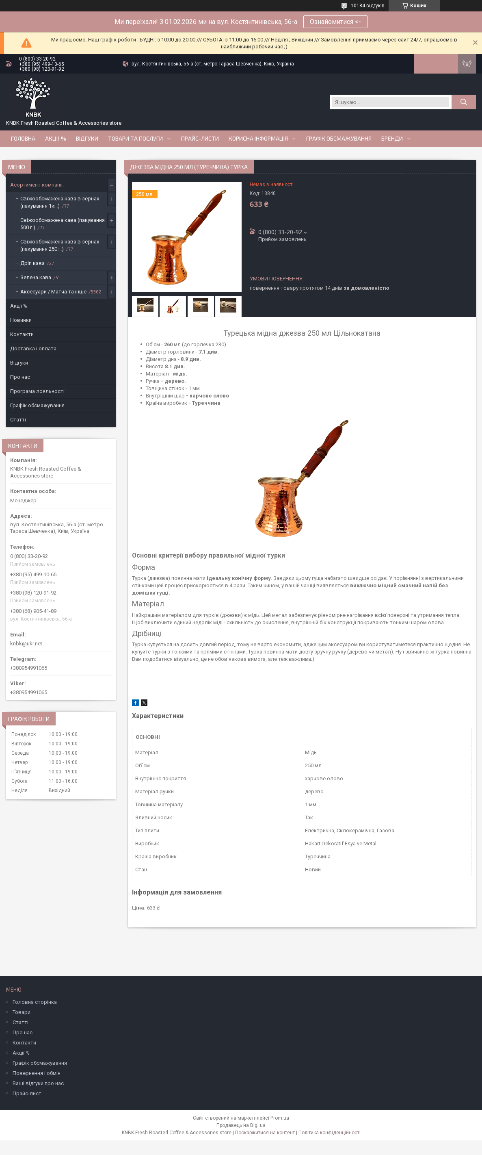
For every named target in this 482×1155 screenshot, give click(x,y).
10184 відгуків (368, 6)
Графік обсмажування (339, 138)
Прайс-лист (27, 1093)
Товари (21, 1012)
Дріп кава (32, 263)
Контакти (22, 334)
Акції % (18, 306)
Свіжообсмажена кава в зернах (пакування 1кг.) (59, 202)
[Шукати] (464, 102)
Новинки (21, 320)
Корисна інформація (258, 138)
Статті (18, 420)
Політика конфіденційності (329, 1132)
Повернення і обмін (37, 1073)
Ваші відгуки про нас (38, 1083)
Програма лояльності (37, 391)
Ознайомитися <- (335, 22)
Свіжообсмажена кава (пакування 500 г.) (62, 223)
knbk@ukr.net (26, 643)
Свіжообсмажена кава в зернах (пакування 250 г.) (59, 245)
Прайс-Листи (200, 138)
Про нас (20, 377)
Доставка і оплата (33, 348)
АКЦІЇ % (55, 138)
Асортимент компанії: (37, 185)
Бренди (392, 138)
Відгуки (87, 138)
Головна (23, 138)
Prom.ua (279, 1118)
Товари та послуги (135, 138)
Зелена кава (35, 277)
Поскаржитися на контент (265, 1132)
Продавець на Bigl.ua (241, 1125)
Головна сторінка (35, 1002)
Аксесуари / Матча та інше (53, 292)
